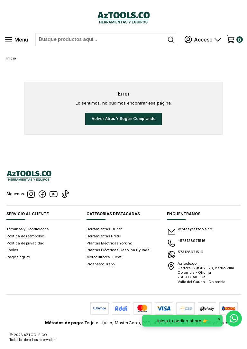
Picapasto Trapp (100, 264)
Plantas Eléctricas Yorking (110, 243)
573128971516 (185, 254)
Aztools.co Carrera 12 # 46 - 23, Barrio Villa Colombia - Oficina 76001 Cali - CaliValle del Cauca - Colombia (200, 272)
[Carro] (234, 39)
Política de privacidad (25, 243)
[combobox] (105, 39)
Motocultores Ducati (105, 257)
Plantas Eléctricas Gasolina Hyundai (119, 250)
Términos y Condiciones (27, 229)
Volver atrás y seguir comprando (124, 118)
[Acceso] (203, 39)
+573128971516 (186, 243)
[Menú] (16, 39)
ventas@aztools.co (189, 231)
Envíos (12, 250)
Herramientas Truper (104, 229)
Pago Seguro (18, 257)
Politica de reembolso (25, 236)
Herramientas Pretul (104, 236)
